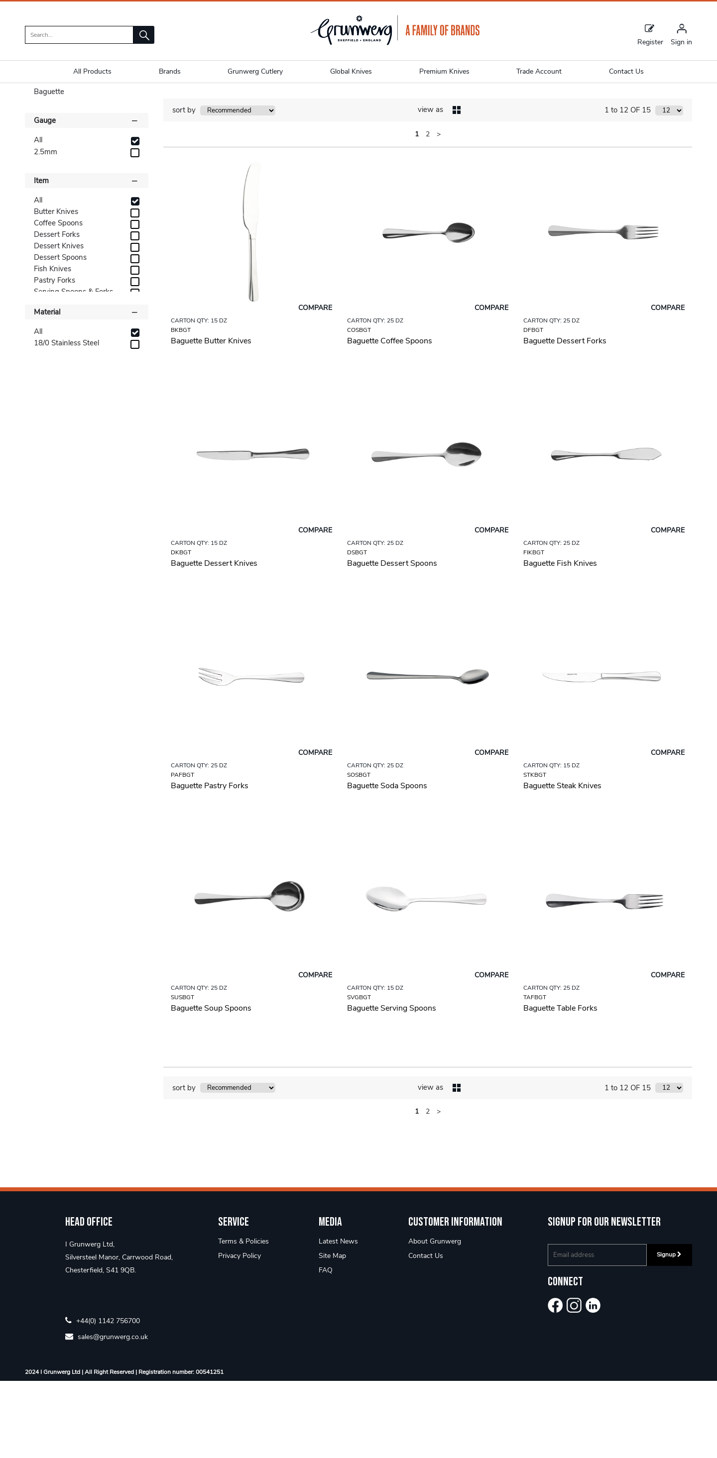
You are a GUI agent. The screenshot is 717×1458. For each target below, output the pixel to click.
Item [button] (86, 256)
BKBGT (181, 407)
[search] (79, 35)
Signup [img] (669, 1332)
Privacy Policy (239, 1333)
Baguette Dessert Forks (564, 417)
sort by (184, 187)
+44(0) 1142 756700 (102, 1397)
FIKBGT (533, 629)
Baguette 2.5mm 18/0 (176, 101)
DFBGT (533, 407)
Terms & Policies (243, 1318)
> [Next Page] (439, 210)
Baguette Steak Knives (562, 862)
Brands (170, 71)
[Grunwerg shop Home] (394, 43)
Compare (315, 384)
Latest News (338, 1318)
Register (650, 34)
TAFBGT (534, 1074)
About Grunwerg (434, 1318)
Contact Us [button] (626, 71)
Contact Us (425, 1333)
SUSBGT (182, 1074)
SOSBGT (358, 851)
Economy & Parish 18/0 (94, 101)
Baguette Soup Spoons (211, 1084)
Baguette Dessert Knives (214, 639)
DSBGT (357, 629)
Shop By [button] (48, 129)
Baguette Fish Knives (560, 639)
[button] (143, 35)
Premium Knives (444, 71)
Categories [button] (86, 147)
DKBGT (181, 629)
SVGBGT (359, 1074)
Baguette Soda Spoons (387, 862)
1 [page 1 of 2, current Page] (417, 210)
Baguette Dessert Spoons (392, 639)
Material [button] (86, 388)
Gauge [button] (86, 197)
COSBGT (359, 407)
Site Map (332, 1333)
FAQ (326, 1347)
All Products (92, 71)
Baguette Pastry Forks (209, 862)
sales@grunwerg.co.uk (106, 1413)
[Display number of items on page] (669, 187)
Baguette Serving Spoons (391, 1084)
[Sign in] (681, 34)
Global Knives (351, 71)
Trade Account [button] (539, 71)
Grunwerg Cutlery (255, 71)
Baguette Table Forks (560, 1084)
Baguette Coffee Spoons (389, 417)
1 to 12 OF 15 (627, 187)
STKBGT (534, 851)
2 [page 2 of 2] (428, 210)
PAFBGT (182, 851)
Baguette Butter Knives (211, 417)
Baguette (49, 169)
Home (35, 101)
